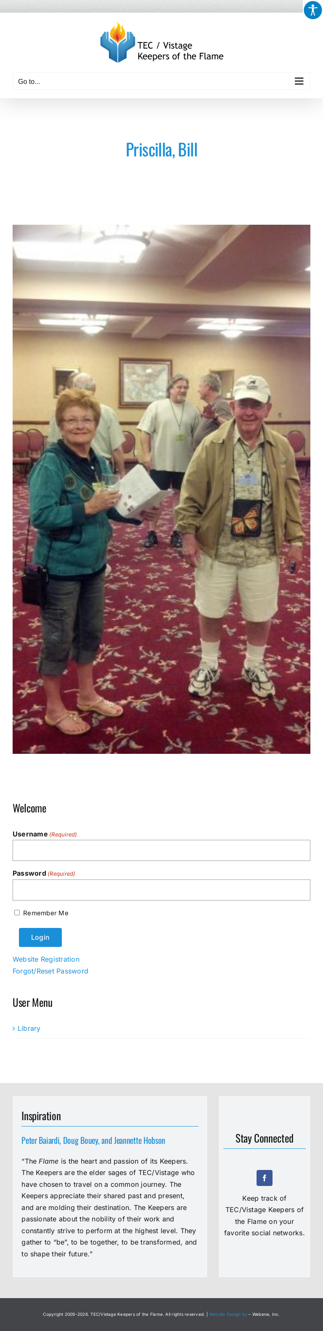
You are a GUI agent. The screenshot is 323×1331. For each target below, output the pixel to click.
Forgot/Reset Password (50, 971)
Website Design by (228, 1314)
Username (45, 834)
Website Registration (46, 959)
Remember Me (45, 913)
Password (44, 873)
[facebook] (265, 1178)
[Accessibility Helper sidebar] (313, 10)
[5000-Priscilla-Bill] (161, 489)
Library (29, 1028)
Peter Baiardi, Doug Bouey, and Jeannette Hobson (93, 1140)
